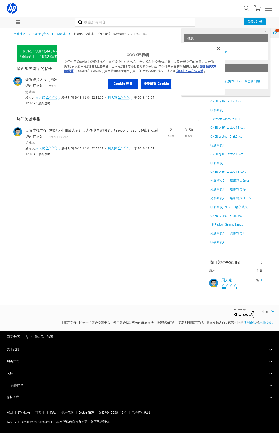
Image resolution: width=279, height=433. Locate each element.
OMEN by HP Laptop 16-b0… (228, 172)
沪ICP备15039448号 (112, 412)
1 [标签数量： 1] (261, 280)
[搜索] (135, 22)
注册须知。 (267, 322)
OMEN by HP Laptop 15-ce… (227, 154)
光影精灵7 (217, 198)
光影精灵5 (217, 180)
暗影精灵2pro (239, 189)
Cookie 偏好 (86, 412)
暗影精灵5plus (220, 207)
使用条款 (250, 322)
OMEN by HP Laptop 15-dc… (227, 101)
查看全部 (108, 119)
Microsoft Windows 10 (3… (227, 119)
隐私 (53, 412)
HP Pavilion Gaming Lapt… (226, 224)
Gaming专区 (41, 34)
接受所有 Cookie (156, 84)
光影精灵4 (217, 233)
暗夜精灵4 (217, 242)
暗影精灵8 (217, 110)
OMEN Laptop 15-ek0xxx (226, 136)
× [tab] (266, 31)
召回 (10, 412)
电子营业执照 (141, 412)
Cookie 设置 (122, 84)
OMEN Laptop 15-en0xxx (226, 216)
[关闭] (218, 49)
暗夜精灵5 (242, 207)
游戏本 (61, 34)
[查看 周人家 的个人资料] (40, 98)
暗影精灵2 (217, 163)
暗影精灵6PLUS (240, 198)
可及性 (40, 412)
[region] (141, 69)
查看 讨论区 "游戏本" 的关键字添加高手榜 (236, 262)
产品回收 (24, 412)
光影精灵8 (237, 233)
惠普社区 (19, 34)
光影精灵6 (217, 189)
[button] (139, 349)
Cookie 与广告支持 (189, 71)
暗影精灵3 (217, 145)
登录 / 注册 (254, 22)
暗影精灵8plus (239, 180)
